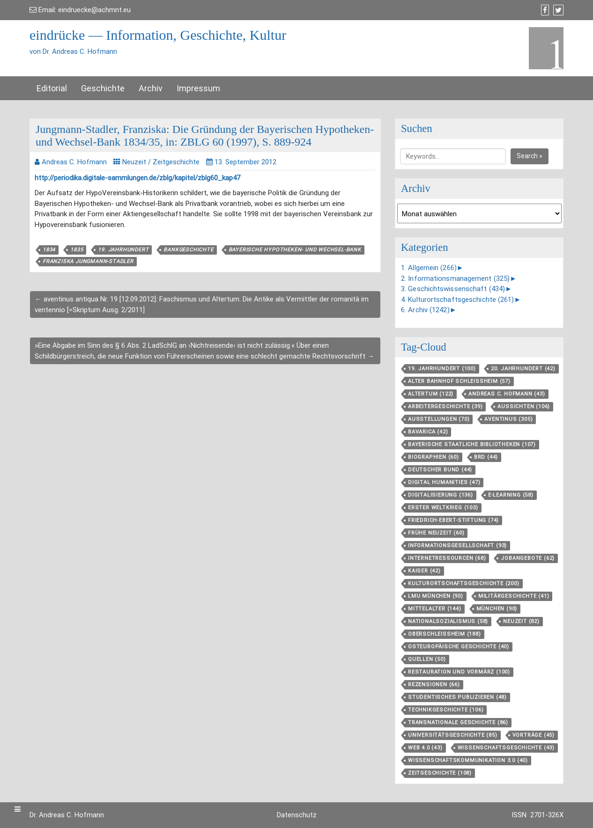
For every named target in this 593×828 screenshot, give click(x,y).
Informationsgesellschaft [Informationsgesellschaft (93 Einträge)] (457, 545)
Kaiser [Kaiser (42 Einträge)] (424, 571)
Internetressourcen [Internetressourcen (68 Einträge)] (447, 558)
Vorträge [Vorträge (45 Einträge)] (533, 735)
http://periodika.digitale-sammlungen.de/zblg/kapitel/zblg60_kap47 (137, 178)
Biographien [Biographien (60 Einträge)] (433, 457)
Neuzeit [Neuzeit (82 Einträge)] (521, 621)
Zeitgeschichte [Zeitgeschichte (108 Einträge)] (440, 773)
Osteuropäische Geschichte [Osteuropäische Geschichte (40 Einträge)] (458, 647)
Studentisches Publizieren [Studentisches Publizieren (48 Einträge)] (457, 697)
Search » (529, 156)
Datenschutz (297, 815)
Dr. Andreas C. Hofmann (67, 815)
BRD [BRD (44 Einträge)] (486, 457)
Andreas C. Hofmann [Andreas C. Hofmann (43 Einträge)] (506, 394)
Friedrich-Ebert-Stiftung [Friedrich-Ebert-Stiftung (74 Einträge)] (453, 520)
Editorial (52, 88)
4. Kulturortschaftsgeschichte (457, 299)
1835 (76, 250)
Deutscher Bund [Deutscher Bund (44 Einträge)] (440, 470)
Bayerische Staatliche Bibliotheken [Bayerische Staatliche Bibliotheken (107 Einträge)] (472, 444)
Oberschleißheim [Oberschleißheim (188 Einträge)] (444, 634)
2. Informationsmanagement (455, 278)
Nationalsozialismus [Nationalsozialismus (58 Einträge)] (448, 621)
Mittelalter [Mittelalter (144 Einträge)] (434, 609)
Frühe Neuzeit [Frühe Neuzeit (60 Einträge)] (436, 533)
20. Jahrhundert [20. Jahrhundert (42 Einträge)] (523, 369)
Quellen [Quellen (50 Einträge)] (427, 659)
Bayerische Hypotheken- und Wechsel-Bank (295, 250)
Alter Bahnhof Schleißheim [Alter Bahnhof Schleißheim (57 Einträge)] (459, 381)
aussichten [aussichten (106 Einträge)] (523, 406)
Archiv (151, 88)
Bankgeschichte (188, 250)
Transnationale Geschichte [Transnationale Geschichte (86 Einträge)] (458, 722)
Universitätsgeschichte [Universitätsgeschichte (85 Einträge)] (452, 735)
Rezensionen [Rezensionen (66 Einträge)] (434, 684)
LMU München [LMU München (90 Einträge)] (435, 596)
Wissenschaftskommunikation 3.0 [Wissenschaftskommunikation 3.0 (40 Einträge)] (468, 760)
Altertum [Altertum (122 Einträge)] (430, 394)
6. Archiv (425, 310)
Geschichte (103, 88)
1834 (49, 250)
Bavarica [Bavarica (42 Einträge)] (428, 432)
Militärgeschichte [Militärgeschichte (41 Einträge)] (513, 596)
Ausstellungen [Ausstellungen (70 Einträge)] (438, 419)
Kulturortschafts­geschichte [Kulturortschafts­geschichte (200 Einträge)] (463, 583)
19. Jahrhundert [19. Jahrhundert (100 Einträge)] (442, 369)
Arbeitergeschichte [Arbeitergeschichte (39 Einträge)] (445, 406)
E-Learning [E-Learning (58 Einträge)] (511, 495)
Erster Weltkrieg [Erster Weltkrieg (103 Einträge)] (443, 508)
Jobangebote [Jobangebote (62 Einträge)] (528, 558)
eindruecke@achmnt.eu (94, 10)
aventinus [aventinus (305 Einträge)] (508, 419)
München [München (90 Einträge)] (497, 609)
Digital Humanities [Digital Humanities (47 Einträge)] (444, 482)
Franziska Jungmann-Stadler (88, 261)
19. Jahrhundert (123, 250)
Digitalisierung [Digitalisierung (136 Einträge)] (440, 495)
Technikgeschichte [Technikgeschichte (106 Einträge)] (445, 710)
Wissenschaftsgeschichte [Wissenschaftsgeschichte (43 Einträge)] (506, 748)
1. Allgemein (429, 268)
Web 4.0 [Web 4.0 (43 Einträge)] (425, 748)
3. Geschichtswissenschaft (453, 289)
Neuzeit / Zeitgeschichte (161, 162)
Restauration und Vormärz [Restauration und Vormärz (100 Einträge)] (459, 672)
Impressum (198, 88)
